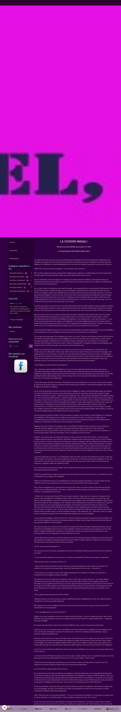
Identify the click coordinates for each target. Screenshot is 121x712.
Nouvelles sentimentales (20, 284)
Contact (12, 331)
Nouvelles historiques (19, 277)
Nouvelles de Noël (18, 287)
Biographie (13, 250)
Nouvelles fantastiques (19, 291)
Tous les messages (16, 319)
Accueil (12, 242)
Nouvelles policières (18, 273)
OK (31, 346)
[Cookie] (4, 707)
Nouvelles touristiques (19, 280)
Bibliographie (14, 258)
